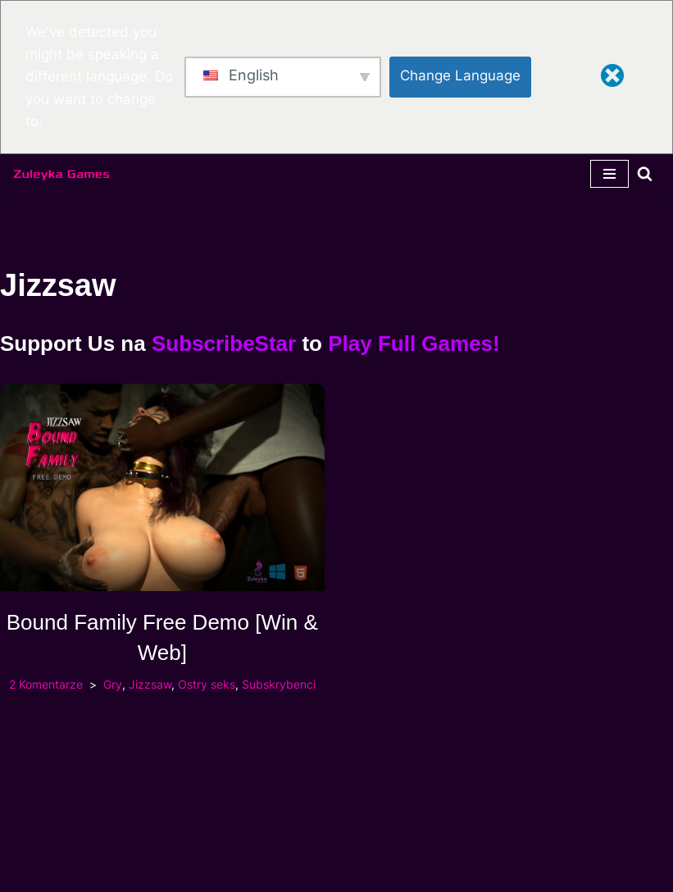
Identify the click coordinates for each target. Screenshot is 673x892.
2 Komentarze (46, 685)
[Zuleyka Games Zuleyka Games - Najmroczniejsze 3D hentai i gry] (61, 174)
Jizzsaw (150, 685)
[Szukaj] (645, 173)
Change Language (460, 75)
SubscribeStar (224, 343)
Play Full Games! (414, 343)
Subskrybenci (279, 685)
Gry (112, 685)
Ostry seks (206, 685)
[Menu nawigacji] (609, 174)
